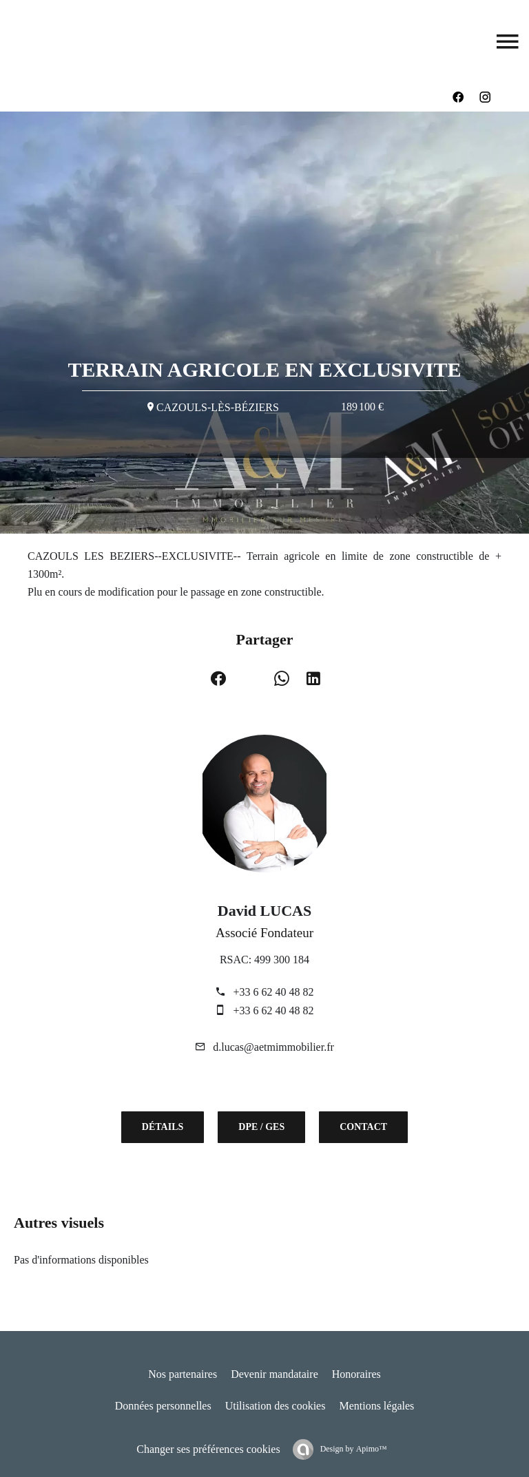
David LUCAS (264, 910)
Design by (352, 1449)
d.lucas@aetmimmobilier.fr (273, 1047)
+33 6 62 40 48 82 (273, 992)
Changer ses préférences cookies (208, 1449)
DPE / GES (261, 1127)
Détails (162, 1127)
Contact (363, 1127)
